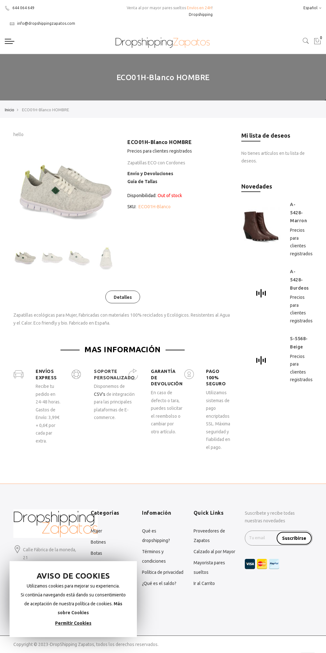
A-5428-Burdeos (299, 279)
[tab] (122, 297)
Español (312, 8)
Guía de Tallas (142, 181)
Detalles (123, 297)
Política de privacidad (162, 572)
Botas (96, 553)
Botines (98, 542)
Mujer (96, 530)
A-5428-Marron (298, 212)
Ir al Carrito (204, 583)
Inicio (9, 109)
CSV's (99, 394)
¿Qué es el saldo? (159, 583)
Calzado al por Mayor (214, 551)
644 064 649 (19, 8)
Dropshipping (201, 14)
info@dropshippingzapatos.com (42, 23)
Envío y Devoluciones (150, 173)
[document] (73, 599)
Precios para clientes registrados (159, 151)
